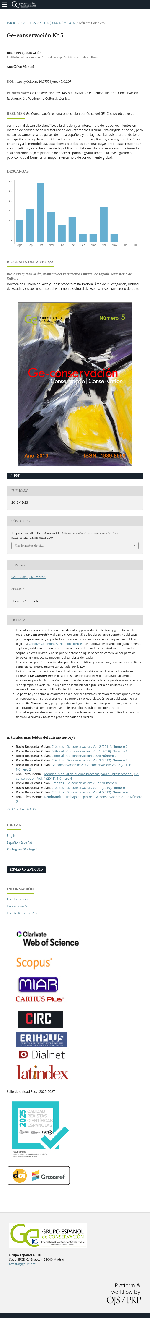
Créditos (58, 746)
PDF (16, 476)
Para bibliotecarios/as (22, 913)
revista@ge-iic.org (22, 1264)
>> (34, 809)
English (12, 835)
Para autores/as (18, 906)
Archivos (28, 23)
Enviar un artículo (26, 869)
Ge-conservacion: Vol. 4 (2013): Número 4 (96, 792)
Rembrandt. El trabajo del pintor (68, 797)
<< (8, 809)
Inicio (11, 23)
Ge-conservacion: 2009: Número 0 (91, 755)
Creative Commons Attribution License (55, 644)
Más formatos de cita (29, 545)
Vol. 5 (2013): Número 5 (57, 23)
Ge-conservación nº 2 (68, 765)
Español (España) (19, 842)
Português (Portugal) (22, 849)
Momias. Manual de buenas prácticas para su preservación (88, 774)
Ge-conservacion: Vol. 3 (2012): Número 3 (96, 760)
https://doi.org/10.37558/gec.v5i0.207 (43, 81)
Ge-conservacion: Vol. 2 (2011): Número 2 (96, 746)
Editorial (58, 751)
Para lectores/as (18, 899)
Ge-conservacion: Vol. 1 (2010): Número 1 (96, 751)
